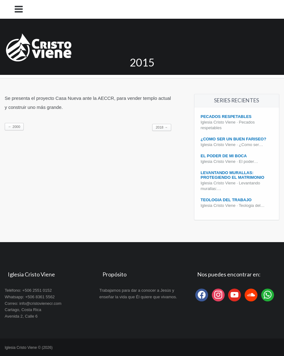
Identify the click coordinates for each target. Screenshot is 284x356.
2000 (14, 127)
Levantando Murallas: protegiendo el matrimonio (232, 175)
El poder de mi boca (224, 156)
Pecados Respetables (226, 116)
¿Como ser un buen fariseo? (233, 139)
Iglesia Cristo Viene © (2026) (28, 347)
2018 (162, 127)
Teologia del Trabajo (226, 200)
